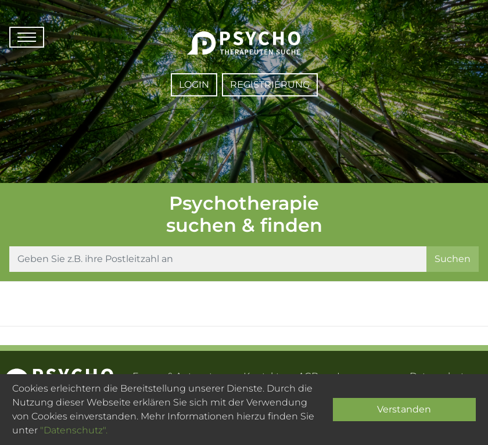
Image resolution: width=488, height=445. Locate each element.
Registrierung (270, 84)
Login (194, 84)
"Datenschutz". (73, 430)
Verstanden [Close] (404, 409)
